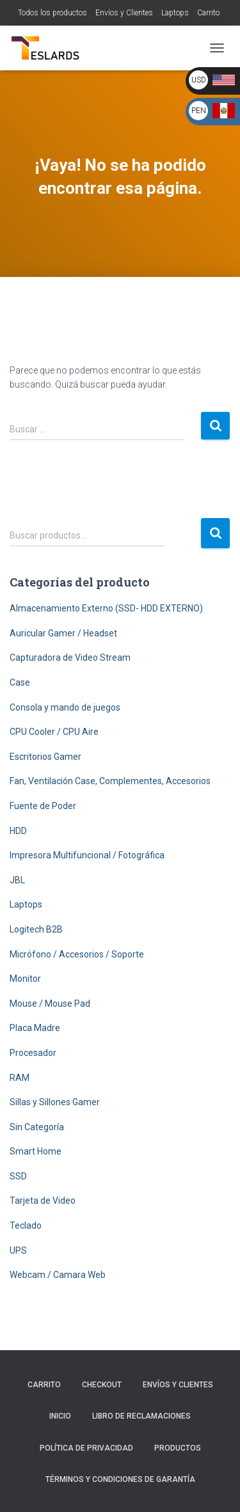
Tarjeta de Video (43, 1200)
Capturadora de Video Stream (70, 657)
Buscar (215, 533)
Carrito (208, 12)
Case (20, 682)
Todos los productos (52, 12)
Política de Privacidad (86, 1448)
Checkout (102, 1384)
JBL (17, 880)
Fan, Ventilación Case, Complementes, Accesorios (110, 781)
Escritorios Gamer (45, 757)
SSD (18, 1176)
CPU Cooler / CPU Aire (54, 732)
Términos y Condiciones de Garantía (120, 1479)
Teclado (26, 1225)
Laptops (175, 12)
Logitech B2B (36, 929)
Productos (177, 1448)
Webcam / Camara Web (58, 1275)
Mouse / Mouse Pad (50, 1003)
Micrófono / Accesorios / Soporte (77, 954)
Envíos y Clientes (124, 12)
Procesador (33, 1053)
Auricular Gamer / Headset (63, 633)
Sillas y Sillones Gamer (55, 1102)
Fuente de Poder (43, 806)
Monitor (25, 978)
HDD (18, 831)
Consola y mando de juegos (65, 707)
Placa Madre (35, 1028)
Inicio (60, 1416)
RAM (19, 1078)
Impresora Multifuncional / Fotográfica (87, 855)
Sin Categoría (37, 1127)
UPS (18, 1250)
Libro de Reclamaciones (141, 1416)
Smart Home (35, 1151)
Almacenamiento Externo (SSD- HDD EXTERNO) (106, 608)
